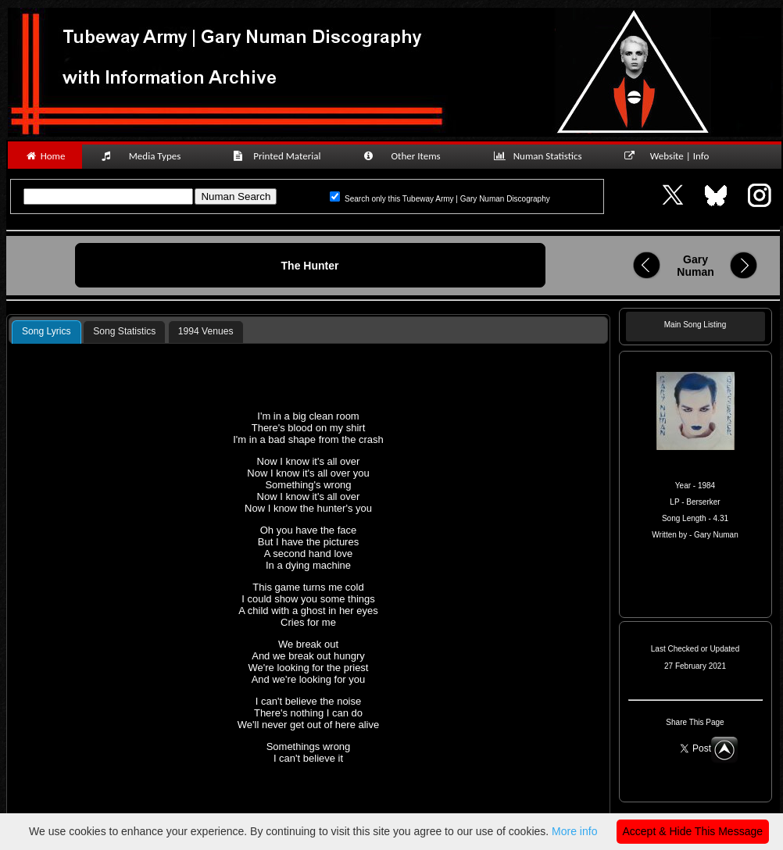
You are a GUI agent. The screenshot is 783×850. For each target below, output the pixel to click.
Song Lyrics (46, 331)
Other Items (410, 156)
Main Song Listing (695, 324)
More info (574, 831)
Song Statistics (124, 331)
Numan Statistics (540, 156)
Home (45, 156)
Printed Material (279, 156)
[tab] (46, 332)
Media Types (147, 156)
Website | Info (671, 156)
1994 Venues (206, 331)
